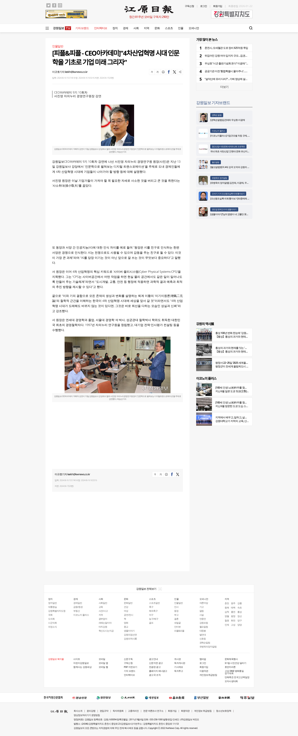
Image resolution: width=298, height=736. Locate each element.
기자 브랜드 (82, 28)
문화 (157, 28)
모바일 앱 (103, 663)
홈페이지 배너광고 (158, 670)
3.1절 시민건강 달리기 (235, 663)
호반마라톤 (230, 666)
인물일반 (178, 602)
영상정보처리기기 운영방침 (87, 715)
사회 (136, 28)
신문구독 (128, 659)
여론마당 (203, 602)
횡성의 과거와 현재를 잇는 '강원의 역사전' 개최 (240, 348)
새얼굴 (177, 622)
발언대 (202, 634)
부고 (176, 614)
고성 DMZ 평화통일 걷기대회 (234, 672)
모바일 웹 (103, 666)
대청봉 (202, 630)
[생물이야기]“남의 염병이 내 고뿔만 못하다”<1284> (234, 214)
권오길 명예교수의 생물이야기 (224, 209)
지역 (146, 28)
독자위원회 (118, 710)
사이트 (76, 659)
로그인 (203, 6)
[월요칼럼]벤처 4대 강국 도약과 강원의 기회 (231, 167)
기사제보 (178, 666)
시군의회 (52, 622)
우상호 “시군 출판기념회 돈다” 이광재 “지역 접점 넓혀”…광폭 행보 (240, 63)
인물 (180, 28)
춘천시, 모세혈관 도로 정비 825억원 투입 (226, 48)
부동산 (76, 610)
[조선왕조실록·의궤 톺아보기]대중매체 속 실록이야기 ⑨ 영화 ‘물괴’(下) (243, 198)
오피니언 (194, 28)
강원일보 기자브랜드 (213, 102)
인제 (227, 624)
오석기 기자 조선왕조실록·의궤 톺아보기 (228, 193)
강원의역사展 (130, 638)
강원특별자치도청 (56, 610)
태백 (233, 607)
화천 (233, 620)
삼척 (227, 611)
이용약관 (203, 670)
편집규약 (104, 710)
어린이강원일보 (81, 663)
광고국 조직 (155, 674)
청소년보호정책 (223, 710)
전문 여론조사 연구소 (153, 710)
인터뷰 (177, 626)
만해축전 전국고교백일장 (237, 677)
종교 (126, 626)
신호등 (202, 638)
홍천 (233, 611)
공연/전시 (128, 614)
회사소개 (78, 710)
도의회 (51, 618)
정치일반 (52, 602)
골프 (151, 622)
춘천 (227, 603)
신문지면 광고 (156, 663)
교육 (101, 606)
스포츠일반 (154, 602)
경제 (125, 28)
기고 (201, 606)
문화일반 (128, 602)
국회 (50, 614)
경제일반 (77, 602)
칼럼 (201, 610)
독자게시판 (179, 663)
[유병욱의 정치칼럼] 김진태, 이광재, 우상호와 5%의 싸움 (236, 182)
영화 (126, 622)
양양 (239, 624)
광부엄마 (103, 618)
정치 (115, 28)
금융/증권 (78, 606)
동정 (176, 610)
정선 (239, 616)
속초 (239, 607)
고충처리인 (133, 710)
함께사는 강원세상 (82, 666)
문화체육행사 (231, 659)
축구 (151, 606)
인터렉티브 (100, 28)
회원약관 (185, 710)
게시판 (177, 659)
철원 (227, 620)
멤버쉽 (202, 659)
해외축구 (153, 610)
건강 (126, 606)
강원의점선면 (130, 634)
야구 (151, 614)
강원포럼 (203, 622)
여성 (126, 610)
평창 (233, 616)
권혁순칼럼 (204, 642)
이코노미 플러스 (218, 130)
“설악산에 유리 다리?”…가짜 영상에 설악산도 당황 (231, 79)
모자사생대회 (231, 681)
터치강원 (103, 626)
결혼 (176, 618)
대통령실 (52, 606)
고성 (233, 624)
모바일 (102, 659)
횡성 (239, 611)
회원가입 (217, 6)
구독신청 (189, 6)
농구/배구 (153, 618)
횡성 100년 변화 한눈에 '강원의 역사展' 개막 (238, 333)
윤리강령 (91, 710)
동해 (227, 607)
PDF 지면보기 (130, 666)
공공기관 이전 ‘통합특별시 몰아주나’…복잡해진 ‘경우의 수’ (235, 71)
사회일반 (103, 602)
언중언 (202, 618)
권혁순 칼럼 (217, 115)
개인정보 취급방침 (203, 710)
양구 (239, 620)
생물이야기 (129, 630)
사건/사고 (103, 610)
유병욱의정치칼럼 (208, 646)
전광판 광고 (155, 666)
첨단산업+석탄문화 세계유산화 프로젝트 (228, 146)
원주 (233, 603)
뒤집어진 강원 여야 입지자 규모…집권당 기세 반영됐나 (234, 55)
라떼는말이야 (105, 622)
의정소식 (52, 626)
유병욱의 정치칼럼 (219, 178)
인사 (176, 606)
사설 (201, 614)
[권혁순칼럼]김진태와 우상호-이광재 (227, 119)
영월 (227, 616)
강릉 (239, 603)
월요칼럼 (215, 162)
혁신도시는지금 (106, 630)
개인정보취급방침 (208, 674)
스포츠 (169, 28)
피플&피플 (179, 630)
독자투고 (178, 670)
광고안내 (153, 659)
